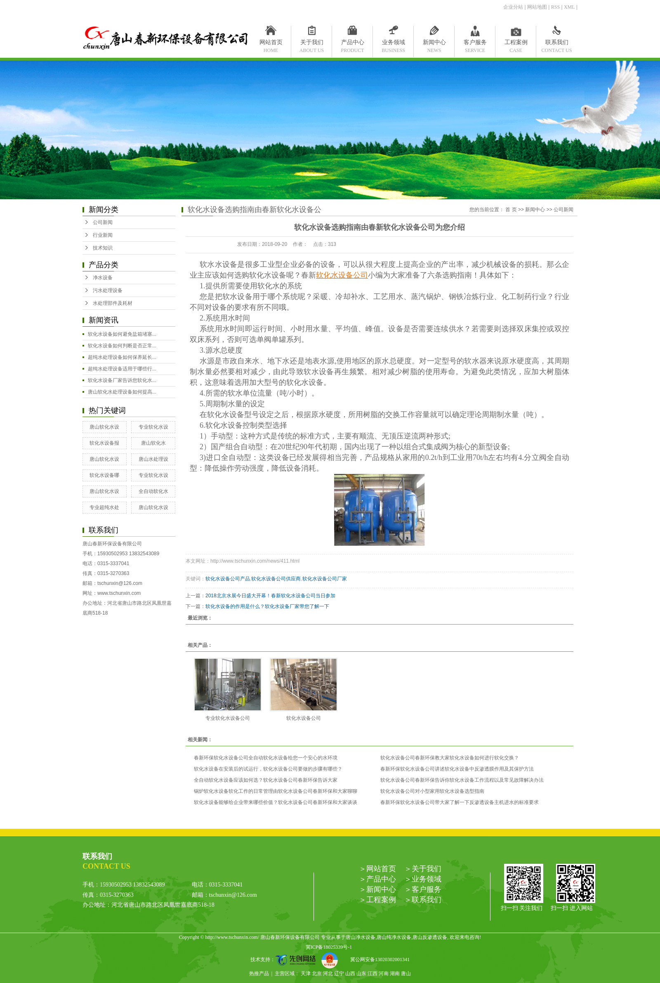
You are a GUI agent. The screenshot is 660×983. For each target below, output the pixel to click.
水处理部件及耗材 (112, 303)
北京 (317, 973)
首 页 (510, 209)
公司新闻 (103, 222)
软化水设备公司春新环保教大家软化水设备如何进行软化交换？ (449, 758)
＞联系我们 (422, 900)
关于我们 (311, 44)
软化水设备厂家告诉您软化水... (122, 380)
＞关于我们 (422, 869)
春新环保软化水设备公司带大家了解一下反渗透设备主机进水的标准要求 (459, 802)
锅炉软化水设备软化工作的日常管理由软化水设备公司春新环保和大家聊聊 (275, 791)
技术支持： (285, 959)
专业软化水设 (153, 427)
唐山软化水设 (104, 427)
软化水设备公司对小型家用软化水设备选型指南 (432, 791)
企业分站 (513, 7)
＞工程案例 (377, 900)
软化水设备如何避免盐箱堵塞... (122, 334)
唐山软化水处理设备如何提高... (122, 392)
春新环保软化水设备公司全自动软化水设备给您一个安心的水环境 (265, 758)
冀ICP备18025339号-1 (329, 947)
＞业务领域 (422, 879)
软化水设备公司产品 (227, 579)
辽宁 (339, 973)
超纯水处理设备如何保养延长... (122, 357)
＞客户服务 (422, 889)
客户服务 (475, 44)
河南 (384, 973)
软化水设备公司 (303, 718)
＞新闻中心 (377, 889)
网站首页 (270, 44)
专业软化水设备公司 (227, 718)
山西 (350, 973)
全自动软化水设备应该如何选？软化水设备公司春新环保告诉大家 (265, 780)
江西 (372, 973)
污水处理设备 (108, 290)
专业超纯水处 (104, 507)
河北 (328, 973)
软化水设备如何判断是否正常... (122, 346)
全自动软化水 (153, 491)
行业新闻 (103, 235)
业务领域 (393, 44)
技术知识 (103, 248)
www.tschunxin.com (119, 593)
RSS (555, 7)
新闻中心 (434, 44)
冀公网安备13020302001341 (377, 959)
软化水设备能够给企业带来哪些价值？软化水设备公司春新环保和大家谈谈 (275, 802)
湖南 (395, 973)
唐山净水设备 (360, 937)
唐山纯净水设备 (394, 937)
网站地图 (537, 7)
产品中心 (352, 44)
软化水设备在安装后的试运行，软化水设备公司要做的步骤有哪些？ (268, 769)
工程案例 (515, 44)
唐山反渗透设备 (429, 937)
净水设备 (103, 278)
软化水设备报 (104, 443)
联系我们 (556, 44)
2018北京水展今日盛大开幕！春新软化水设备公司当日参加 (270, 596)
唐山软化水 (153, 443)
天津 (306, 973)
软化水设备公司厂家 (324, 579)
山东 (361, 973)
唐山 (406, 973)
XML (569, 7)
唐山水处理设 (153, 459)
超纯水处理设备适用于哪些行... (122, 369)
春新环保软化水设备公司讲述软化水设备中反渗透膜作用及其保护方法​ (457, 769)
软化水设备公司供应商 (276, 579)
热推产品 (259, 973)
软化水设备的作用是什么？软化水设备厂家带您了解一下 (267, 606)
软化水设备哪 (104, 475)
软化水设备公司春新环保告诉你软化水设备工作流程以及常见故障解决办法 (462, 780)
